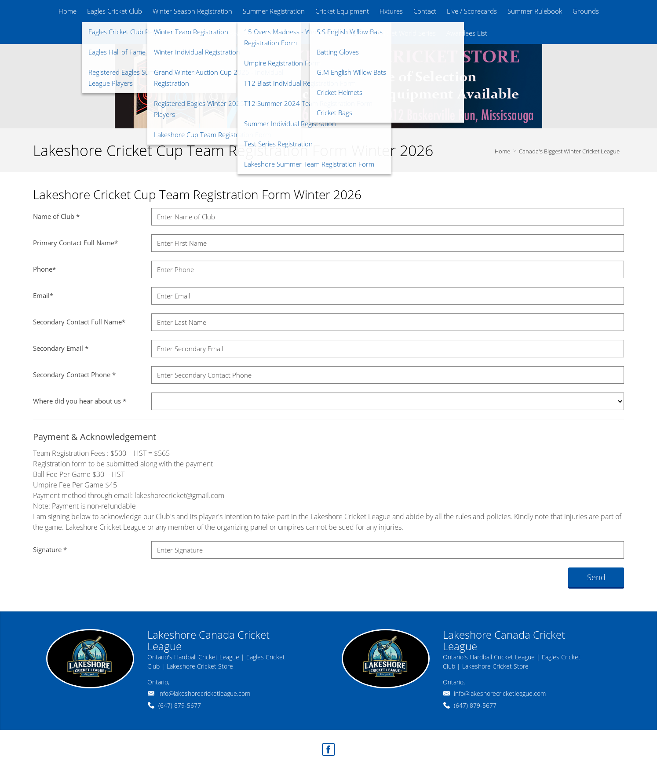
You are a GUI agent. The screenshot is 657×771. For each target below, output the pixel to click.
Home (502, 151)
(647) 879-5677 (179, 705)
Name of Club (56, 216)
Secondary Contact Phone (74, 374)
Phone (44, 269)
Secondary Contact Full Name (79, 321)
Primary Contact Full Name (75, 242)
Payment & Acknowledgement (94, 437)
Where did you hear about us (79, 400)
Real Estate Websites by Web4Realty (528, 747)
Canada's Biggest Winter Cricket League (569, 151)
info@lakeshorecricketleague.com (204, 693)
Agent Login (601, 747)
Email (43, 295)
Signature (50, 549)
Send (596, 577)
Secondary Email (60, 348)
